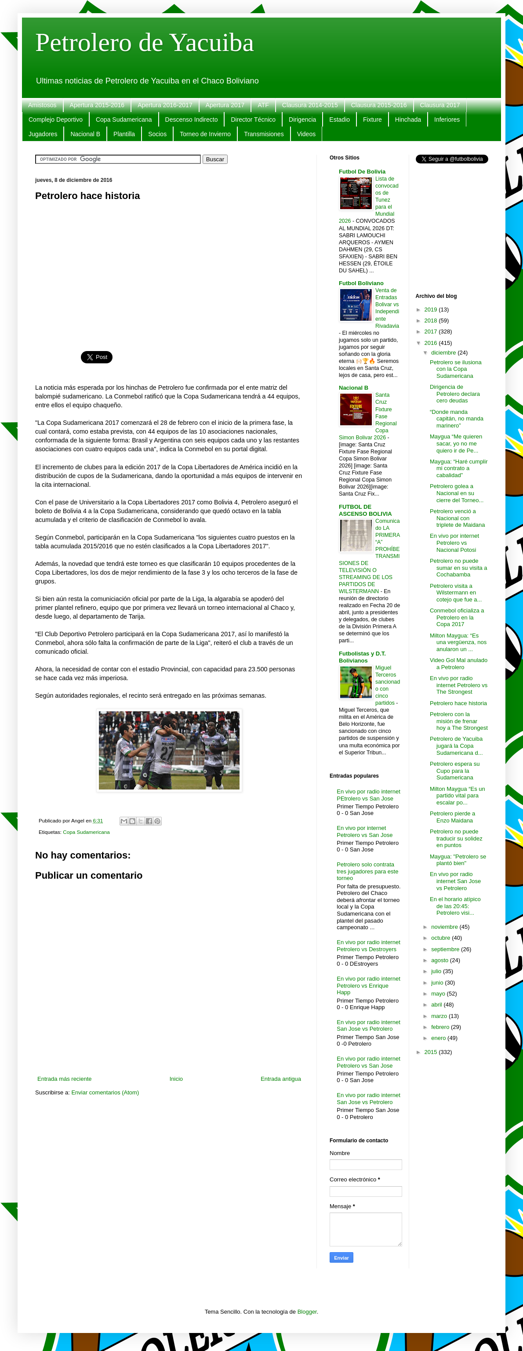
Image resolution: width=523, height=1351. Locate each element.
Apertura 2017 (225, 105)
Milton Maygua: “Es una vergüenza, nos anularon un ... (458, 642)
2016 (432, 343)
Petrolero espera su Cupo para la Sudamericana (454, 771)
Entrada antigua (281, 1079)
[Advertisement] (169, 271)
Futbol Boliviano (361, 283)
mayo (439, 993)
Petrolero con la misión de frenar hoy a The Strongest (459, 721)
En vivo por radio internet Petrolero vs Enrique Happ (368, 985)
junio (438, 982)
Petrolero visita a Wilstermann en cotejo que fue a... (456, 593)
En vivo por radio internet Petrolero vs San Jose (368, 1062)
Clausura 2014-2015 (310, 105)
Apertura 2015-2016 (97, 105)
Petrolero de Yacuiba (144, 42)
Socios (157, 134)
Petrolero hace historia (458, 703)
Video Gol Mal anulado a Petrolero (458, 663)
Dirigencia (302, 119)
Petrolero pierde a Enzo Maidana (452, 817)
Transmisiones (264, 134)
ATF (263, 105)
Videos (306, 134)
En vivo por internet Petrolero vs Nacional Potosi (454, 542)
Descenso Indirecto (191, 119)
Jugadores (43, 134)
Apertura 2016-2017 (165, 105)
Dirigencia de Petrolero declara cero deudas (455, 394)
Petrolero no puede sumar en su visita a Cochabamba (458, 568)
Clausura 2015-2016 (379, 105)
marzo (440, 1016)
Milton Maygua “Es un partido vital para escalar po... (457, 796)
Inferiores (447, 119)
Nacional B (85, 134)
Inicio (176, 1079)
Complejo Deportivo (56, 119)
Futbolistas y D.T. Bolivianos (362, 657)
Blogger (307, 1311)
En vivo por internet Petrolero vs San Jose (364, 831)
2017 (432, 331)
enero (439, 1038)
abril (437, 1004)
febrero (441, 1027)
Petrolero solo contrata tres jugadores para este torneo (367, 871)
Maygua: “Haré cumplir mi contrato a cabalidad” (459, 468)
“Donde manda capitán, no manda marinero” (456, 419)
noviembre (445, 927)
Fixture (372, 119)
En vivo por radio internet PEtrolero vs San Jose (368, 795)
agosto (440, 960)
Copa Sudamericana (124, 119)
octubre (441, 937)
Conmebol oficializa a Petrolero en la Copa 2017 (457, 617)
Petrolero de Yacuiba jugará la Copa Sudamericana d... (456, 745)
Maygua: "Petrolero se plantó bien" (458, 860)
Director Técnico (253, 119)
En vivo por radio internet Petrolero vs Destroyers (368, 946)
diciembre (444, 352)
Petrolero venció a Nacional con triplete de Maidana (457, 518)
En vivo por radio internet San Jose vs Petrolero (368, 1025)
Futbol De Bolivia (362, 171)
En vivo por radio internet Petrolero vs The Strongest (458, 685)
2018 (432, 320)
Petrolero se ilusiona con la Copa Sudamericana (456, 369)
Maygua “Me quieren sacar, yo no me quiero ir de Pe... (456, 443)
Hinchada (408, 119)
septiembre (446, 949)
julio (437, 971)
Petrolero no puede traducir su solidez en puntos (456, 838)
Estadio (339, 119)
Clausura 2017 (440, 105)
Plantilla (124, 134)
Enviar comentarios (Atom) (105, 1092)
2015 (432, 1052)
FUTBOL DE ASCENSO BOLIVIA (365, 510)
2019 (432, 309)
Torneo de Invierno (205, 134)
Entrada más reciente (64, 1079)
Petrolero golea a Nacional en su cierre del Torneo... (456, 493)
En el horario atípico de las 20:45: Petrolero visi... (455, 906)
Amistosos (42, 105)
